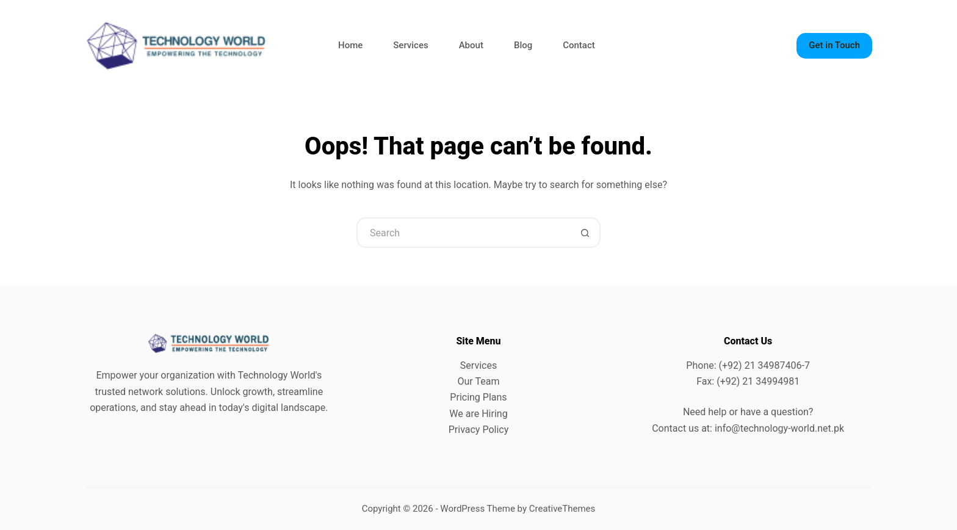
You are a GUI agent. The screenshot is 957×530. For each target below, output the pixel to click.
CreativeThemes (562, 508)
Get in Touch (834, 45)
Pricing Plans (478, 397)
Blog (523, 45)
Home (350, 45)
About (471, 45)
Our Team (479, 381)
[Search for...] (463, 232)
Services (410, 45)
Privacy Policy (479, 429)
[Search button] (585, 232)
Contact (579, 45)
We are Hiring (478, 413)
